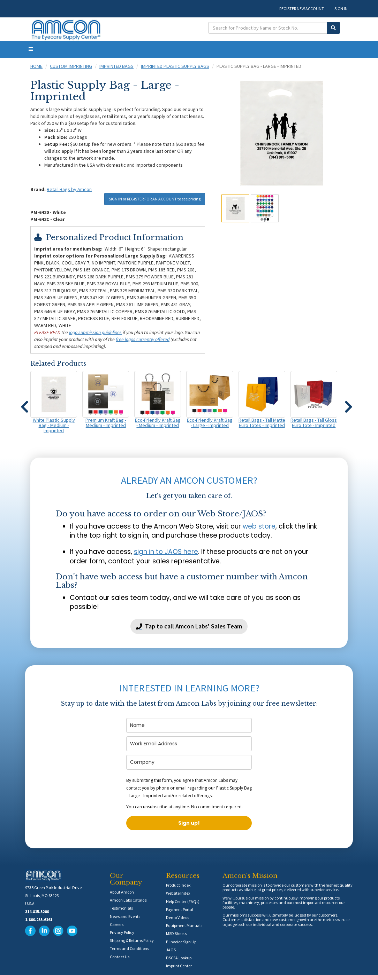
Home (36, 66)
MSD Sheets (176, 933)
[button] (24, 403)
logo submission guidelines (95, 332)
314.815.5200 (37, 911)
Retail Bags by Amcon (69, 189)
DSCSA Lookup (178, 957)
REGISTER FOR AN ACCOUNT (152, 198)
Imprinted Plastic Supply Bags (175, 66)
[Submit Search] (333, 28)
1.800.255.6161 (38, 919)
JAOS (171, 949)
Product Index (178, 885)
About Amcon (122, 892)
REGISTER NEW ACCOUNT (301, 8)
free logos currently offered (142, 339)
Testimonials (121, 908)
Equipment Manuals (184, 925)
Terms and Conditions (129, 948)
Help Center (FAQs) (182, 901)
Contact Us (119, 956)
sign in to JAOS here (166, 551)
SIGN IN (341, 8)
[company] (189, 762)
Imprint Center (179, 965)
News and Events (125, 916)
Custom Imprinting (71, 66)
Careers (116, 924)
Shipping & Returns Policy (132, 940)
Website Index (178, 893)
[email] (189, 743)
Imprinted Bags (116, 66)
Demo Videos (177, 917)
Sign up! (189, 822)
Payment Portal (179, 909)
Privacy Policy (122, 932)
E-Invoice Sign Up (181, 941)
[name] (189, 725)
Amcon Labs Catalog (128, 900)
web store (259, 526)
